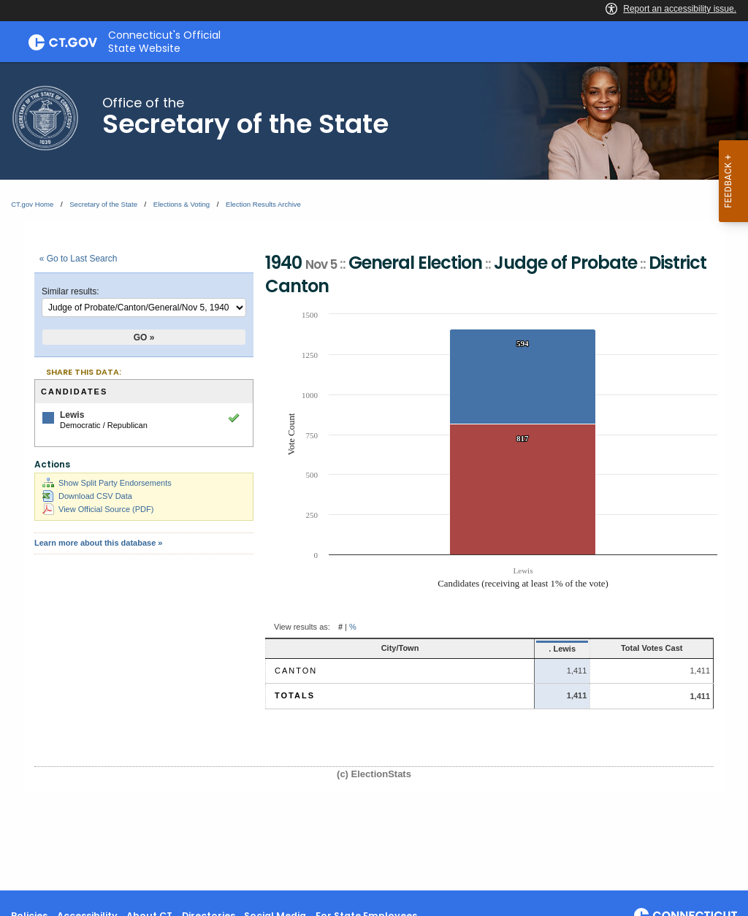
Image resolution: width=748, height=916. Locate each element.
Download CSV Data (87, 496)
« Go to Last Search (78, 258)
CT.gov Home (32, 204)
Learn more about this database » (98, 542)
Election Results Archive (263, 204)
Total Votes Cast (626, 648)
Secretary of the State (103, 204)
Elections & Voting (181, 204)
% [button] (352, 626)
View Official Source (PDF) (97, 509)
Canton (296, 670)
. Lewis (503, 648)
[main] (374, 476)
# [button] (340, 626)
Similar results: (70, 291)
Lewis (72, 415)
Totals (295, 695)
